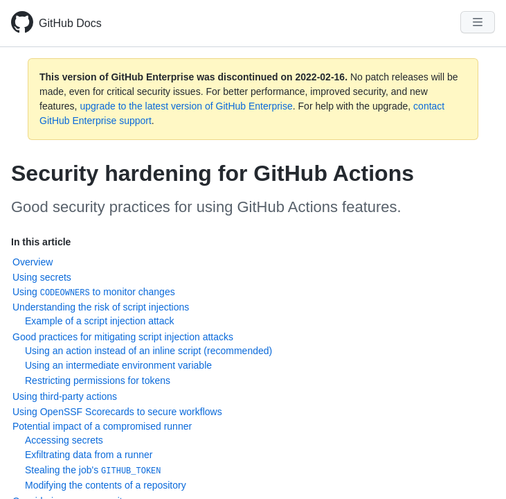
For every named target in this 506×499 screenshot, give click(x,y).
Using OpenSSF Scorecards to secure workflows (117, 411)
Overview (32, 262)
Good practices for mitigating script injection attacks (122, 336)
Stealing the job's (93, 470)
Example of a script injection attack (99, 320)
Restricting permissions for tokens (97, 380)
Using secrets (41, 277)
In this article (41, 241)
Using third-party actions (64, 396)
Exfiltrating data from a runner (88, 454)
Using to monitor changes (93, 292)
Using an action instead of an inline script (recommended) (148, 350)
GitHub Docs (70, 23)
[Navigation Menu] (477, 22)
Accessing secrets (64, 440)
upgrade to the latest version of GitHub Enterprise (186, 106)
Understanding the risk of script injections (100, 307)
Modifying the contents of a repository (105, 485)
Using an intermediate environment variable (118, 365)
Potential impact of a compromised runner (102, 426)
